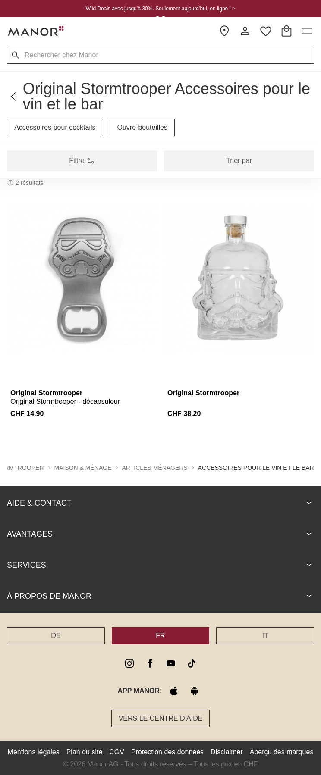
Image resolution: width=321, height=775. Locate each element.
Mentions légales (34, 751)
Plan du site (84, 751)
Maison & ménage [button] (83, 467)
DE (55, 635)
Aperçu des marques (282, 751)
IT (265, 635)
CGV (116, 751)
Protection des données (167, 751)
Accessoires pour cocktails (55, 127)
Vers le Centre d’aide (161, 718)
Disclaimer (227, 751)
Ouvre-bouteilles (142, 127)
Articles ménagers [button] (155, 467)
